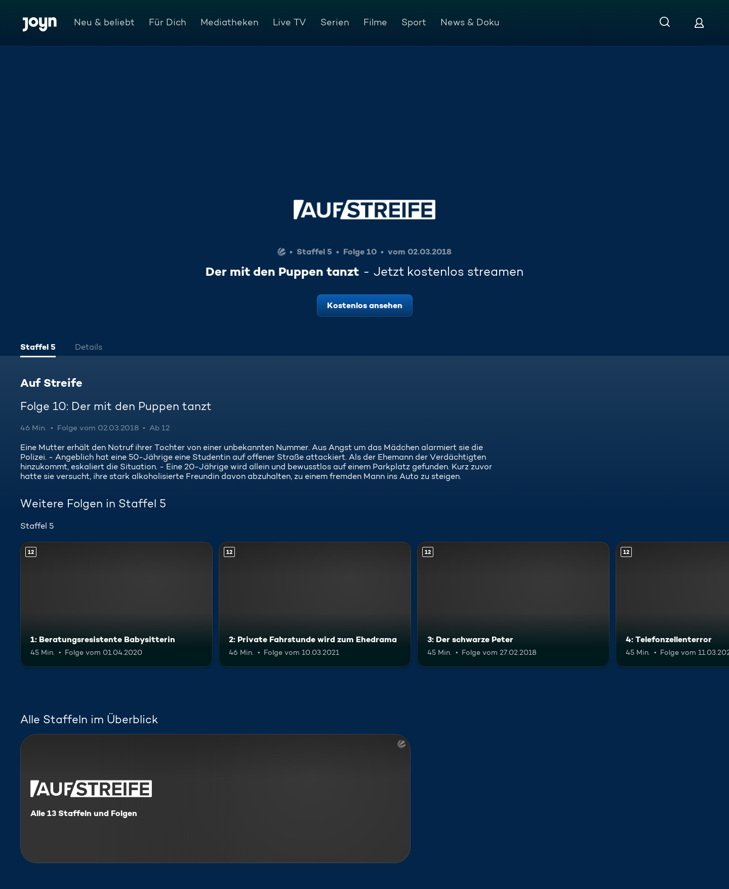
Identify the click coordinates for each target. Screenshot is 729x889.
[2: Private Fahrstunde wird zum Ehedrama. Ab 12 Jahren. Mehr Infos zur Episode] (315, 604)
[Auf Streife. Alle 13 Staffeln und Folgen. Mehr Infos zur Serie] (215, 798)
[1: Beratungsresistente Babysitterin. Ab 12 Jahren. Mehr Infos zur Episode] (116, 604)
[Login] (699, 22)
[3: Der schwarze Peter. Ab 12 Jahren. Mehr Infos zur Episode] (513, 604)
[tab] (38, 348)
